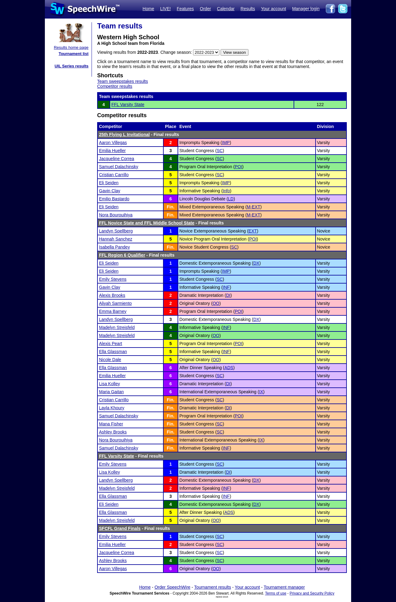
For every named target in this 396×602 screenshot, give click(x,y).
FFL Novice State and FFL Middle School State (146, 222)
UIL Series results (71, 66)
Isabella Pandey (114, 247)
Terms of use (275, 593)
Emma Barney (113, 311)
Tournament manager (284, 587)
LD (231, 198)
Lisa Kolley (109, 383)
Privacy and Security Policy (312, 593)
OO (216, 303)
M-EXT (253, 206)
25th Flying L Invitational (124, 134)
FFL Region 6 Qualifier (122, 255)
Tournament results (212, 587)
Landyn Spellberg (116, 230)
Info (226, 190)
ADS (228, 367)
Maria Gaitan (111, 391)
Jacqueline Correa (116, 158)
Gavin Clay (109, 190)
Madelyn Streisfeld (117, 327)
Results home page (71, 47)
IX (261, 391)
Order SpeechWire (172, 587)
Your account (273, 8)
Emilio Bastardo (114, 198)
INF (226, 287)
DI (228, 295)
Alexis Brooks (112, 295)
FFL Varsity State (127, 104)
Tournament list (73, 53)
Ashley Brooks (113, 431)
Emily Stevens (113, 279)
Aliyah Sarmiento (115, 303)
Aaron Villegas (113, 142)
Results (248, 8)
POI (238, 166)
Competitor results (114, 86)
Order (205, 8)
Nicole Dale (110, 359)
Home (148, 8)
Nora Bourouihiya (115, 214)
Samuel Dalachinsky (118, 166)
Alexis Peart (110, 343)
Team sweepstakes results (122, 81)
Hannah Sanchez (115, 239)
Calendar (226, 8)
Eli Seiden (108, 182)
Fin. (170, 206)
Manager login (306, 8)
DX (256, 263)
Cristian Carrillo (114, 174)
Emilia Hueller (112, 150)
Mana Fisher (111, 423)
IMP (226, 142)
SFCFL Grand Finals (119, 528)
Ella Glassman (113, 351)
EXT (252, 230)
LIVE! (165, 8)
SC (219, 150)
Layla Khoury (111, 407)
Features (185, 8)
